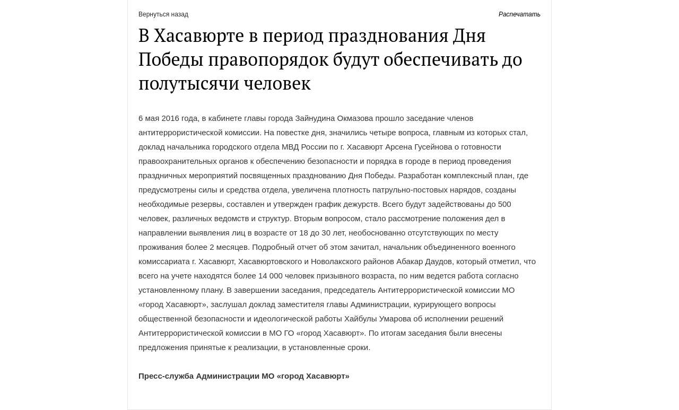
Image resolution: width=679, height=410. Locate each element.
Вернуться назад (163, 14)
